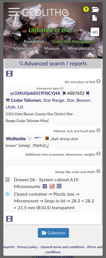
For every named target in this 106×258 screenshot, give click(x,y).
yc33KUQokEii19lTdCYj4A (35, 93)
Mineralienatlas (81, 48)
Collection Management (74, 41)
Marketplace (25, 48)
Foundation (34, 41)
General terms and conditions (63, 247)
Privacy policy (27, 247)
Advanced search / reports (53, 63)
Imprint (8, 247)
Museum (52, 48)
